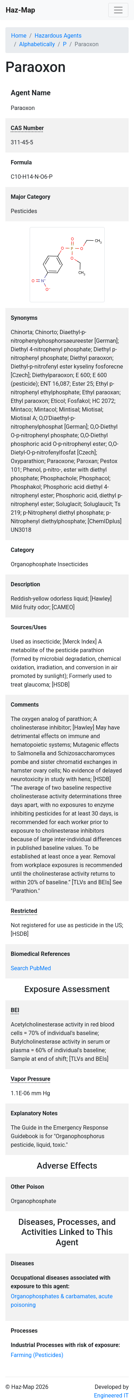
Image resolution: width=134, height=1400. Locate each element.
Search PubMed (31, 968)
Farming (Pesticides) (37, 1355)
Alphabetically (37, 44)
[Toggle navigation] (118, 10)
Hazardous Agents (58, 35)
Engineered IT (111, 1395)
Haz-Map (20, 10)
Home (18, 35)
